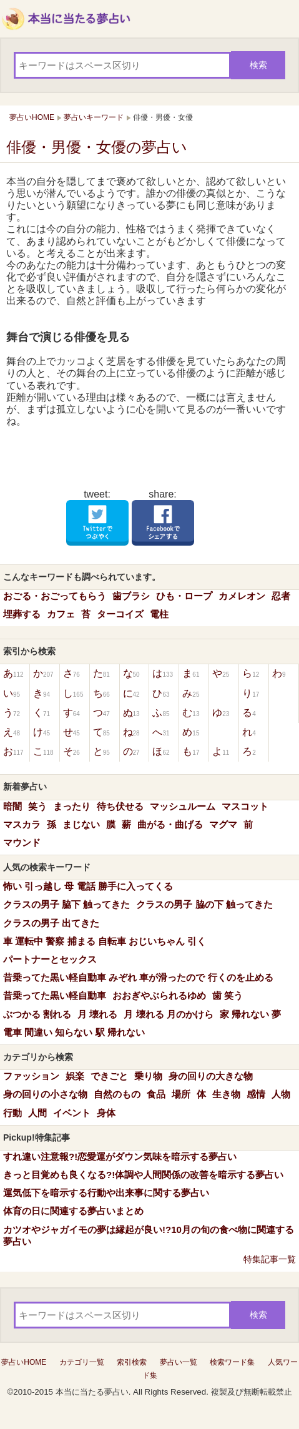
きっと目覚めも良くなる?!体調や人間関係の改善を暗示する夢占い (143, 1174)
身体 (106, 1112)
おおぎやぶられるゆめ (159, 995)
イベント (72, 1112)
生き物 (226, 1094)
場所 (181, 1094)
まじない (81, 824)
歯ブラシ (131, 596)
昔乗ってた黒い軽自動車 (54, 995)
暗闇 (12, 806)
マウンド (22, 842)
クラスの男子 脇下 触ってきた (66, 904)
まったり (72, 806)
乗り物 (148, 1076)
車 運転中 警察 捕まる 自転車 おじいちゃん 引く (104, 941)
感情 (256, 1094)
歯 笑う (227, 995)
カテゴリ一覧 (81, 1362)
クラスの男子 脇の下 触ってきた (204, 904)
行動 (12, 1112)
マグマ (223, 824)
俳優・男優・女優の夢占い (96, 147)
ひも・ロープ (184, 596)
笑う (37, 806)
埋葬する (22, 614)
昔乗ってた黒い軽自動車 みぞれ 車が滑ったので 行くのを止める (138, 977)
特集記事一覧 (269, 1259)
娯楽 (75, 1076)
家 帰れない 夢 (250, 1014)
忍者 (281, 596)
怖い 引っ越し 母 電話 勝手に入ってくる (88, 886)
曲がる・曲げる (170, 824)
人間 (37, 1112)
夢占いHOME (23, 1362)
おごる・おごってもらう (54, 596)
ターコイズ (120, 614)
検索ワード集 (232, 1362)
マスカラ (22, 824)
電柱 (159, 614)
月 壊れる (97, 1014)
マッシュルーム (182, 806)
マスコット (245, 806)
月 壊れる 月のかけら (168, 1014)
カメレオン (241, 596)
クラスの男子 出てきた (51, 923)
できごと (109, 1076)
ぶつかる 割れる (37, 1014)
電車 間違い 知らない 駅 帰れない (74, 1032)
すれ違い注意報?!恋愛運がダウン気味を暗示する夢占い (120, 1156)
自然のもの (117, 1094)
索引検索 (132, 1362)
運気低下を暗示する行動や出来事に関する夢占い (106, 1192)
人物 (281, 1094)
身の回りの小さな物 (45, 1094)
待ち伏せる (120, 806)
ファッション (31, 1076)
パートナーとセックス (50, 959)
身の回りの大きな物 (211, 1076)
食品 (156, 1094)
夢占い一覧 (178, 1362)
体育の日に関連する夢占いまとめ (73, 1211)
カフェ (61, 614)
